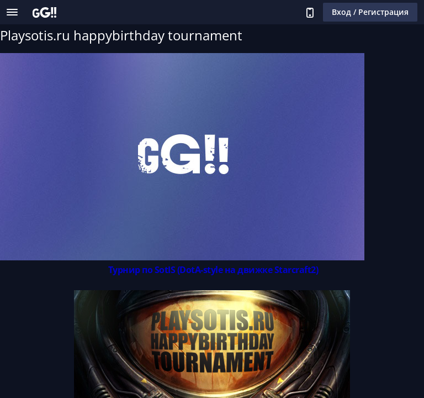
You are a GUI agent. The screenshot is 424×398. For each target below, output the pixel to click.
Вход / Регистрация (370, 12)
